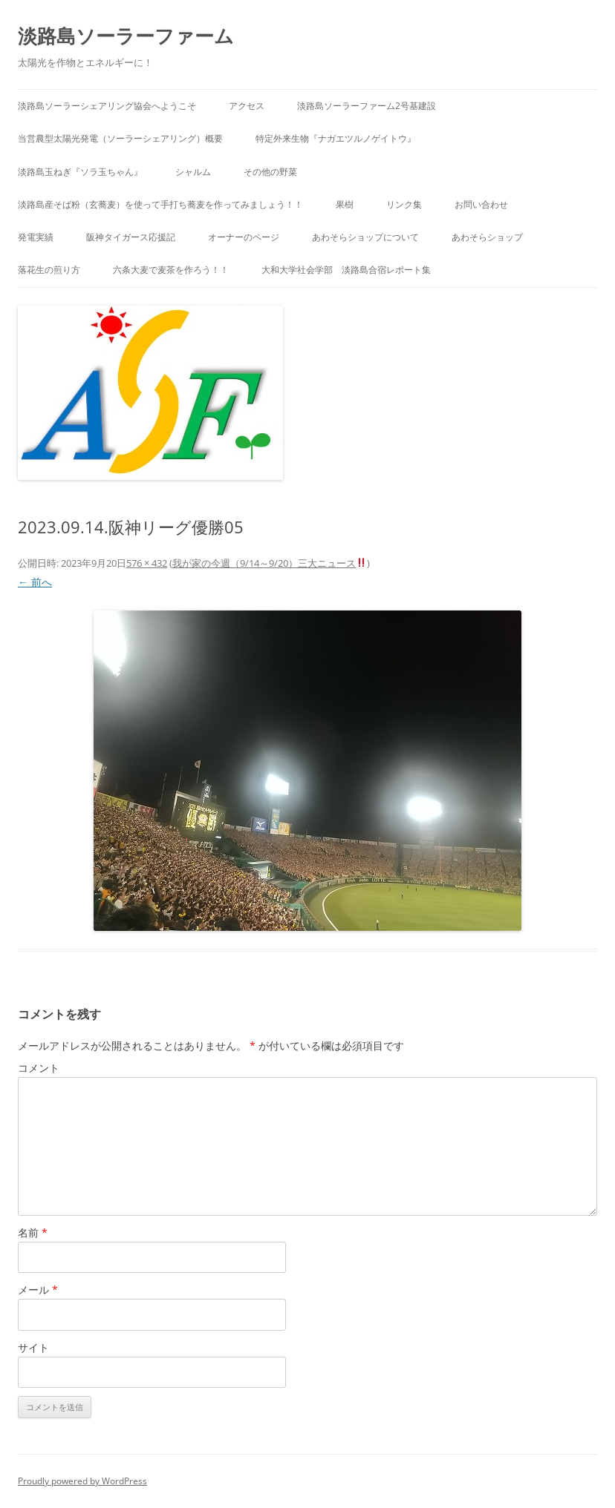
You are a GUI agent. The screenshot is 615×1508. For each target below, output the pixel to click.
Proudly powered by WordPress (82, 1481)
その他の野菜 (270, 171)
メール (38, 1290)
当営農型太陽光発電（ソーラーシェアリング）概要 (120, 138)
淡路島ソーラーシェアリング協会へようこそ (107, 105)
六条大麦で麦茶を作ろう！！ (171, 269)
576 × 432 (146, 563)
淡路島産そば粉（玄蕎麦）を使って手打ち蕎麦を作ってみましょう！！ (160, 204)
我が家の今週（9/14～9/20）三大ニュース (269, 563)
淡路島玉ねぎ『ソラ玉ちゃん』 (80, 171)
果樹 (345, 204)
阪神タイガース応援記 (130, 237)
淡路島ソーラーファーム (126, 35)
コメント (38, 1068)
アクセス (246, 105)
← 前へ (35, 582)
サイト (33, 1347)
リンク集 (404, 204)
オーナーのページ (243, 237)
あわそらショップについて (365, 237)
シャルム (193, 171)
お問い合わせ (481, 204)
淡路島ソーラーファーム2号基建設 (366, 105)
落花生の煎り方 (49, 269)
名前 (33, 1232)
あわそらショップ (487, 237)
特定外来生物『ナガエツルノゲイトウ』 (336, 138)
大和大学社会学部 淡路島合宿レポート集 (346, 269)
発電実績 (35, 237)
